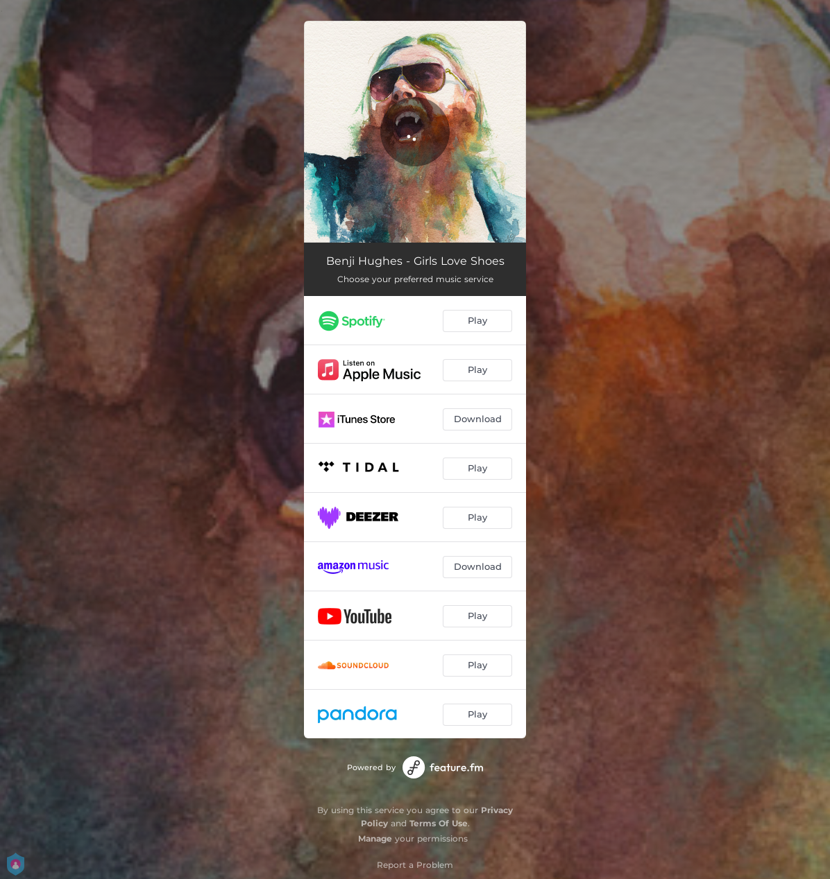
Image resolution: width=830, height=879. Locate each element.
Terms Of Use (438, 823)
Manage (375, 838)
